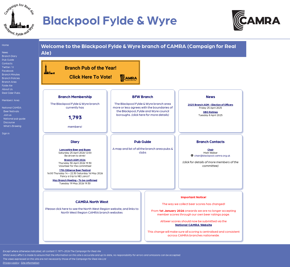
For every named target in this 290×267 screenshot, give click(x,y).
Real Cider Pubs (11, 92)
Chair (211, 149)
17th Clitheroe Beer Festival (75, 170)
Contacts (7, 63)
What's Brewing (12, 125)
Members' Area (10, 100)
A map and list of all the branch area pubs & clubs (142, 150)
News (5, 52)
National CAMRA (11, 107)
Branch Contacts (210, 141)
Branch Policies (11, 78)
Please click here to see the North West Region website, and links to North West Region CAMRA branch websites (92, 210)
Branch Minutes (11, 74)
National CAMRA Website (193, 225)
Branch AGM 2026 (75, 159)
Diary (75, 141)
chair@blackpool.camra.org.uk (212, 155)
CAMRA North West (92, 201)
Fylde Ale (7, 85)
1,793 (75, 117)
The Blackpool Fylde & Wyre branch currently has (75, 105)
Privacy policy (11, 262)
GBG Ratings (210, 111)
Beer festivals (11, 111)
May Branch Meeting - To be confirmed (75, 180)
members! (75, 126)
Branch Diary (9, 55)
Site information (30, 262)
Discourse (9, 122)
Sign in (5, 133)
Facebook (8, 70)
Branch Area (9, 81)
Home (5, 44)
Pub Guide (8, 59)
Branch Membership (75, 96)
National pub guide (14, 118)
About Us (7, 89)
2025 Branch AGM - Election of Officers (210, 104)
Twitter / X (8, 66)
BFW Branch (142, 96)
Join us (7, 114)
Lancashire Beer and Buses (75, 149)
